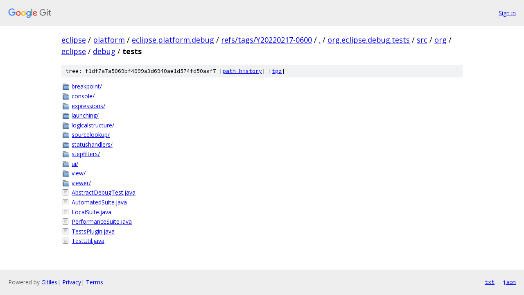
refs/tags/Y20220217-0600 (266, 40)
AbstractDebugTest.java (104, 192)
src (422, 40)
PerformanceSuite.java (102, 221)
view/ (79, 173)
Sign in (507, 13)
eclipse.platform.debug (173, 40)
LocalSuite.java (91, 212)
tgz (277, 71)
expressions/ (88, 106)
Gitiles (49, 282)
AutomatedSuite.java (99, 202)
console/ (83, 96)
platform (109, 40)
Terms (94, 282)
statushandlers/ (92, 144)
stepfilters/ (86, 154)
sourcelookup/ (91, 134)
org (440, 40)
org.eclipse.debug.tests (369, 40)
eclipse (73, 40)
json (509, 282)
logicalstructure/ (93, 125)
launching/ (85, 115)
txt (490, 282)
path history (242, 71)
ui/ (75, 164)
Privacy (71, 282)
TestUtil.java (88, 241)
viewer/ (81, 183)
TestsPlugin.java (93, 231)
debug (104, 51)
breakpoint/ (87, 86)
